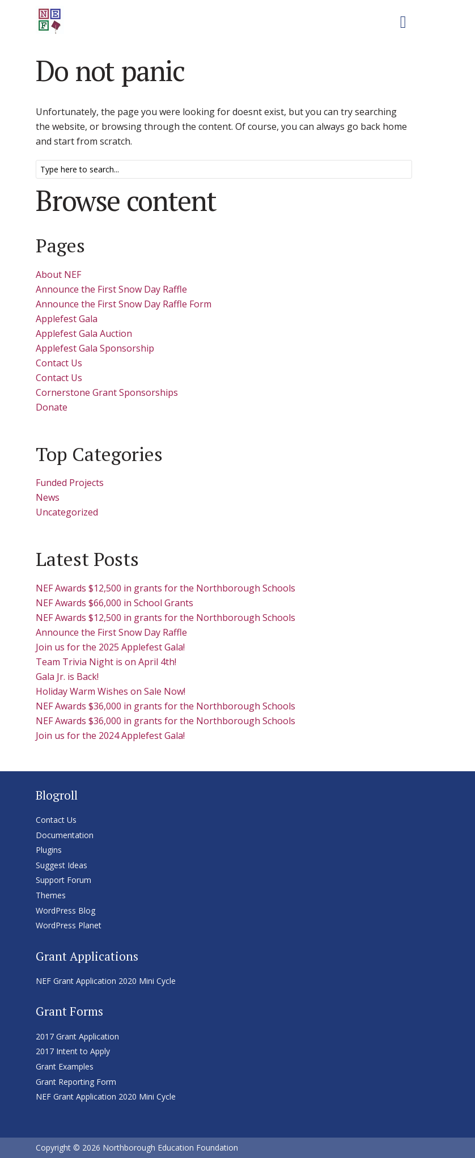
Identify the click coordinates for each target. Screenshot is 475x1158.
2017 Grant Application (77, 1036)
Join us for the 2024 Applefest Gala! (110, 735)
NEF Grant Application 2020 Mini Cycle (106, 980)
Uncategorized (67, 512)
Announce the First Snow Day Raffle (111, 289)
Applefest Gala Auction (84, 333)
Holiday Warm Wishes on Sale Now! (110, 691)
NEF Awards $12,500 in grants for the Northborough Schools (165, 588)
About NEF (58, 274)
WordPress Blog (65, 910)
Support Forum (63, 879)
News (48, 497)
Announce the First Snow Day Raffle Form (123, 304)
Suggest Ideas (61, 865)
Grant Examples (65, 1066)
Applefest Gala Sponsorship (95, 348)
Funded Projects (70, 482)
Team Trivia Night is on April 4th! (106, 662)
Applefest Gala (66, 318)
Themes (51, 895)
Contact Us (59, 363)
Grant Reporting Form (76, 1081)
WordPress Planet (68, 925)
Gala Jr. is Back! (67, 676)
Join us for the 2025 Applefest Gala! (110, 647)
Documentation (65, 835)
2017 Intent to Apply (73, 1051)
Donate (51, 407)
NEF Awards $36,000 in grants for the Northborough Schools (165, 706)
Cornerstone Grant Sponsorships (107, 392)
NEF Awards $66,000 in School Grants (114, 603)
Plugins (49, 849)
